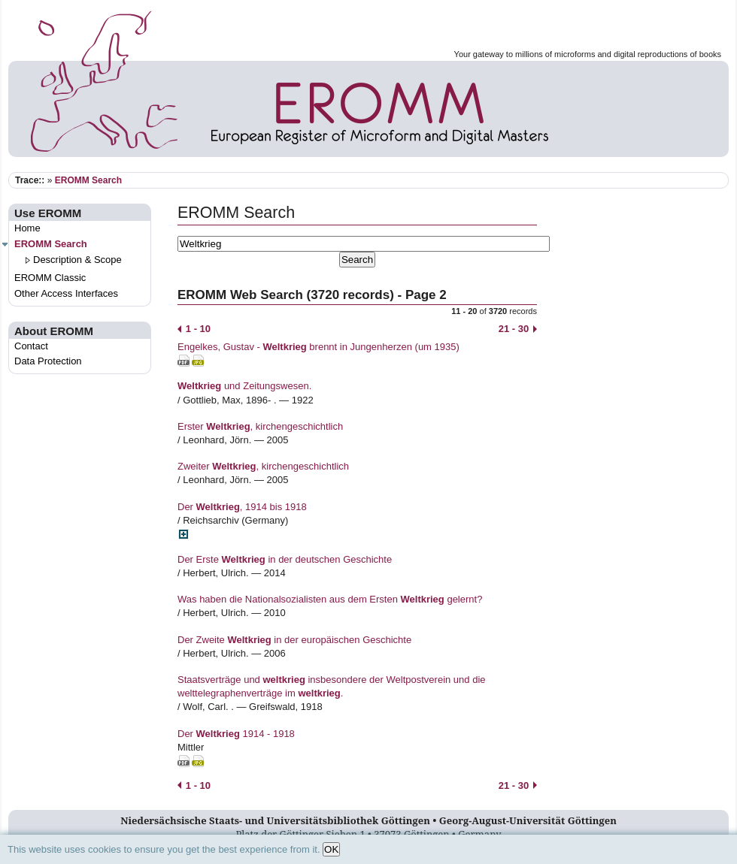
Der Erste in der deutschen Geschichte (284, 559)
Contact (31, 346)
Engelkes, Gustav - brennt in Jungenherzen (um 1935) (318, 346)
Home (27, 228)
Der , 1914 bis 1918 (242, 506)
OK (331, 849)
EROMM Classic (50, 277)
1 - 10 (194, 328)
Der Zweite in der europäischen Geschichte (294, 639)
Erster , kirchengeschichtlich (260, 426)
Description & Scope (77, 259)
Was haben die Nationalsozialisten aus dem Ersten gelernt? (329, 599)
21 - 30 (518, 328)
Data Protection (48, 361)
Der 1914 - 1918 (236, 733)
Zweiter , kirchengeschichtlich (263, 466)
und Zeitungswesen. (244, 385)
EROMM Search (88, 180)
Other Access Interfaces (66, 293)
